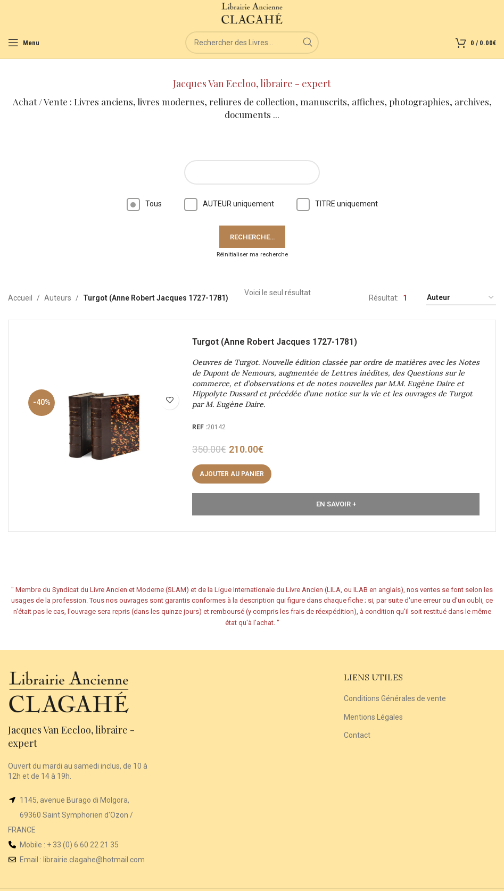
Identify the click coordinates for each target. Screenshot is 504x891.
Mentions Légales (373, 717)
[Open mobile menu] (24, 42)
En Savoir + (336, 504)
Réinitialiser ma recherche (252, 254)
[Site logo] (252, 13)
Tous (144, 204)
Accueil (20, 298)
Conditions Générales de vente (395, 698)
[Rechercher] (252, 42)
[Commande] (461, 298)
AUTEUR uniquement (229, 204)
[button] (231, 474)
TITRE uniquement (337, 204)
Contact (357, 735)
